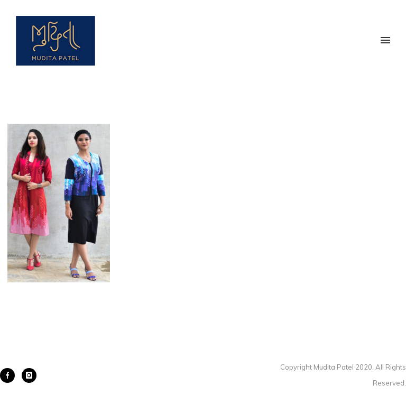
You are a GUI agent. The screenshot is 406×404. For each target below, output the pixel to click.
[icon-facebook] (10, 375)
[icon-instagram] (29, 375)
